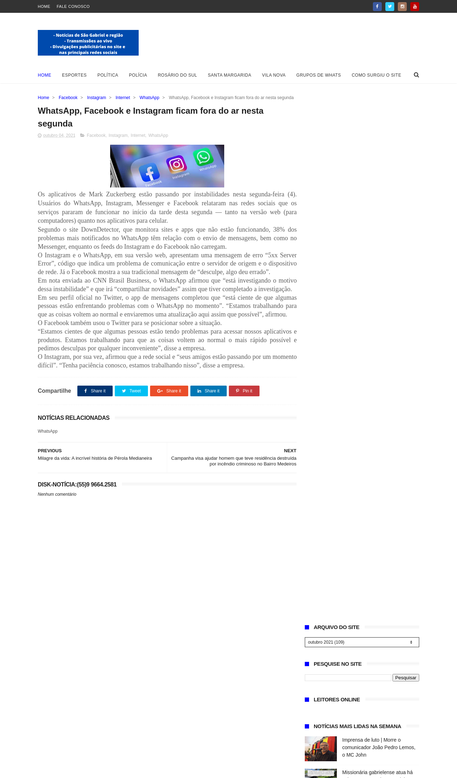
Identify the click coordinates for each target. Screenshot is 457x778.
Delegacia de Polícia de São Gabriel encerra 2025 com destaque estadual (373, 296)
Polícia (138, 75)
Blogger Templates (60, 769)
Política (107, 75)
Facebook (68, 97)
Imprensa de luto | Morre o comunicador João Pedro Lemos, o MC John (378, 231)
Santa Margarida (229, 75)
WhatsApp (149, 97)
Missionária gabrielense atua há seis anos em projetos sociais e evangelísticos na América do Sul (379, 263)
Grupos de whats (318, 75)
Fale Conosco (73, 6)
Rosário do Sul (177, 75)
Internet (122, 97)
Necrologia (354, 321)
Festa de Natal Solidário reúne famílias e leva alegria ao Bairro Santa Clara (377, 426)
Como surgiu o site (376, 75)
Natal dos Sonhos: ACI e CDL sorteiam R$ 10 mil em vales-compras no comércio (375, 393)
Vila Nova (274, 75)
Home (44, 6)
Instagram (96, 97)
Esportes (74, 75)
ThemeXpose (125, 769)
